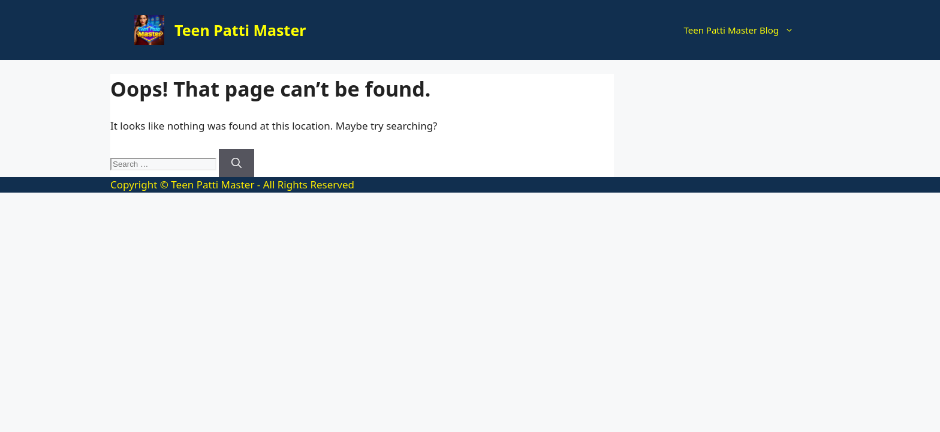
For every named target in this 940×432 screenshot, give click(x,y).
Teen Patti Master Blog (744, 30)
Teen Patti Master (240, 30)
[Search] (236, 163)
